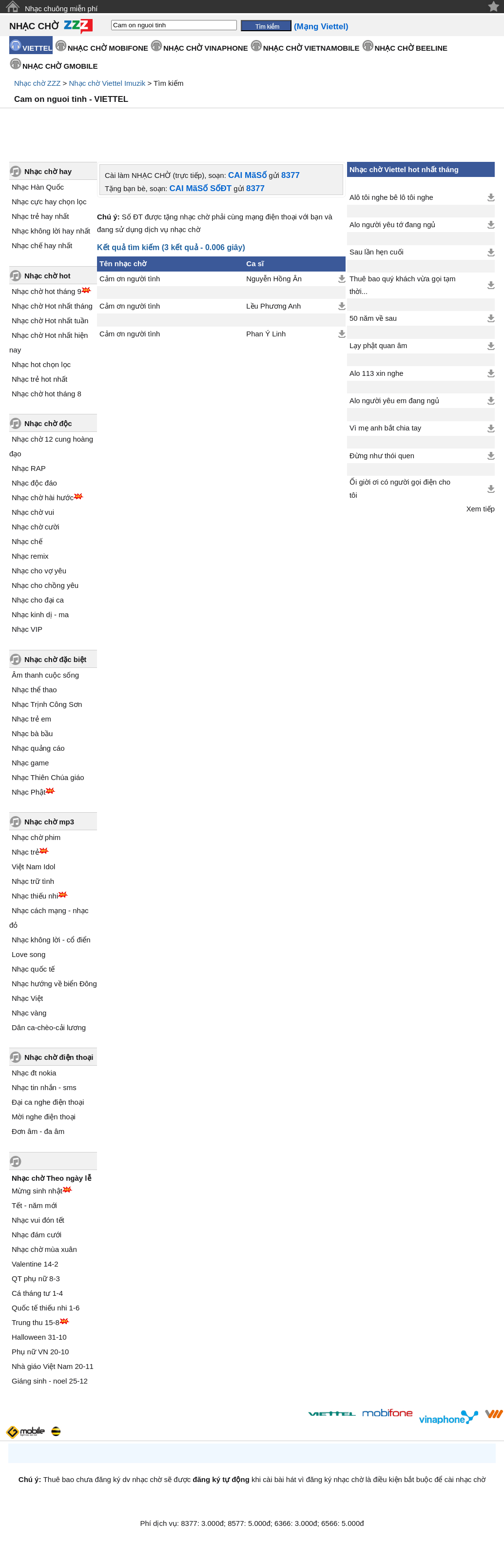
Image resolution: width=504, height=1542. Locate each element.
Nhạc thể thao (34, 689)
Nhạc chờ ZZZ (37, 83)
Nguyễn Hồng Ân (274, 279)
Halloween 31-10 (39, 1337)
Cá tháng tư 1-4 (37, 1293)
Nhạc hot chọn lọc (41, 364)
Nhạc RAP (29, 468)
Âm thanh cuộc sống (45, 675)
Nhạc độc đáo (34, 483)
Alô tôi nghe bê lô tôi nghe (391, 197)
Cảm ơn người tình (129, 279)
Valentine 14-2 (35, 1264)
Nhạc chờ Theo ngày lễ (51, 1178)
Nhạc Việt (27, 998)
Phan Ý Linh (266, 334)
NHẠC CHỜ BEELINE (411, 48)
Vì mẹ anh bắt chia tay (385, 428)
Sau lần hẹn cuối (376, 252)
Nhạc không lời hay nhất (51, 231)
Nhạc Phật (28, 792)
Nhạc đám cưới (36, 1234)
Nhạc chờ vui (33, 512)
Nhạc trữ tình (33, 881)
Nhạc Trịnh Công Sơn (47, 704)
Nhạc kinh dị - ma (40, 614)
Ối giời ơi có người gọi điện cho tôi (399, 488)
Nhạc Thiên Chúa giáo (48, 777)
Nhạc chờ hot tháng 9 (46, 291)
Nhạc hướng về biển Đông (54, 983)
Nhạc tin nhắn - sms (44, 1087)
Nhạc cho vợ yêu (39, 570)
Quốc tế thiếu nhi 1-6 (45, 1308)
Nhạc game (30, 763)
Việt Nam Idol (33, 866)
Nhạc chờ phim (36, 837)
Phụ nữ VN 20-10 (40, 1351)
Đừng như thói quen (381, 456)
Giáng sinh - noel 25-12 (50, 1381)
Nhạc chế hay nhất (42, 245)
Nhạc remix (30, 556)
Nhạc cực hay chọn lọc (49, 201)
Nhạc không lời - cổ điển (51, 940)
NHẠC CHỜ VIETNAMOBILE (311, 48)
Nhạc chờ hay (48, 171)
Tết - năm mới (34, 1205)
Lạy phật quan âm (378, 346)
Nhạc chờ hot (47, 276)
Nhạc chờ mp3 (49, 822)
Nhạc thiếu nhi (35, 896)
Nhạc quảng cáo (38, 748)
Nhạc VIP (27, 629)
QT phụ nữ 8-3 (36, 1278)
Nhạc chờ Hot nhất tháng (52, 306)
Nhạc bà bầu (32, 733)
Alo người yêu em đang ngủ (394, 401)
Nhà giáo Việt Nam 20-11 (53, 1366)
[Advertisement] (252, 135)
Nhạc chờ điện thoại (58, 1057)
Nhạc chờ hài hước (43, 497)
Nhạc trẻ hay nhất (40, 216)
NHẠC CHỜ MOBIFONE (108, 48)
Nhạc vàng (29, 1013)
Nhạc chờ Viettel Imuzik (107, 83)
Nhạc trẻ (25, 852)
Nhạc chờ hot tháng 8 (46, 394)
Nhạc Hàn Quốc (38, 187)
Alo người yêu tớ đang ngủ (392, 225)
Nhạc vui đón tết (38, 1220)
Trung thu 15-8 (35, 1322)
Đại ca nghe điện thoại (48, 1102)
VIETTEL (37, 48)
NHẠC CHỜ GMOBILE (60, 66)
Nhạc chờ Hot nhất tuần (50, 320)
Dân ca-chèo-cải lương (49, 1027)
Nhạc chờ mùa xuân (44, 1249)
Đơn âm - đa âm (38, 1131)
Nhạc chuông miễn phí (61, 8)
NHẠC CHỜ (33, 26)
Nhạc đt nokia (34, 1073)
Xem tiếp (480, 509)
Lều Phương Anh (273, 306)
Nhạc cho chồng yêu (45, 585)
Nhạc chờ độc (48, 423)
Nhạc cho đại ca (38, 600)
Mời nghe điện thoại (44, 1117)
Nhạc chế (27, 541)
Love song (28, 954)
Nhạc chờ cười (35, 527)
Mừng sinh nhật (37, 1191)
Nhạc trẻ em (31, 719)
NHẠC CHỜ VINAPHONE (205, 48)
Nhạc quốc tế (33, 969)
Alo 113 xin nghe (376, 373)
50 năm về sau (373, 318)
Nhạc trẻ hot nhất (39, 379)
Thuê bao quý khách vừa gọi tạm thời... (402, 285)
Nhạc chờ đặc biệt (55, 659)
